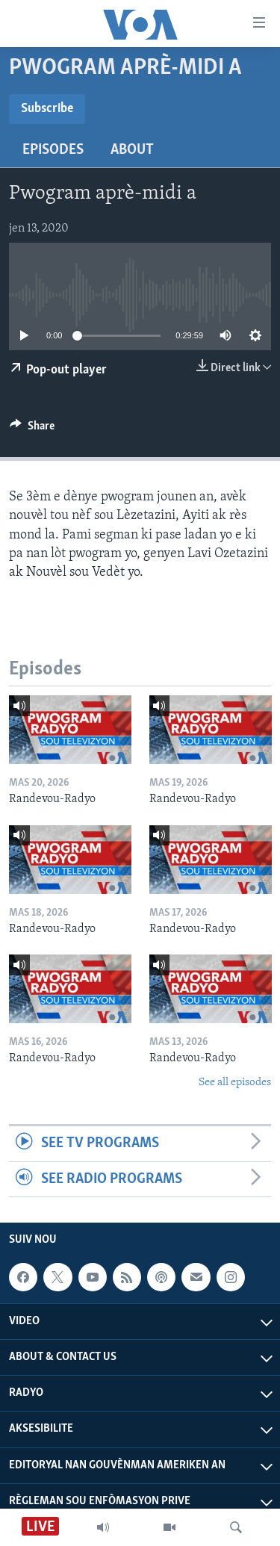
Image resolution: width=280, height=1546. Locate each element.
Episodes (53, 150)
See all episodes (235, 1082)
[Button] (32, 429)
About (132, 150)
